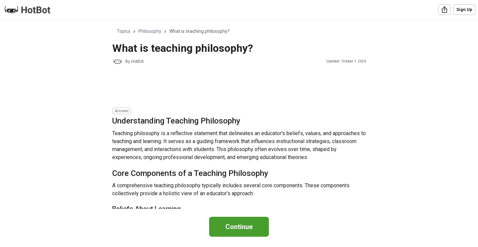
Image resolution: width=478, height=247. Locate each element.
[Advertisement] (233, 87)
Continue (239, 227)
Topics (123, 31)
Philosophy (149, 31)
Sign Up (464, 9)
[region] (239, 114)
